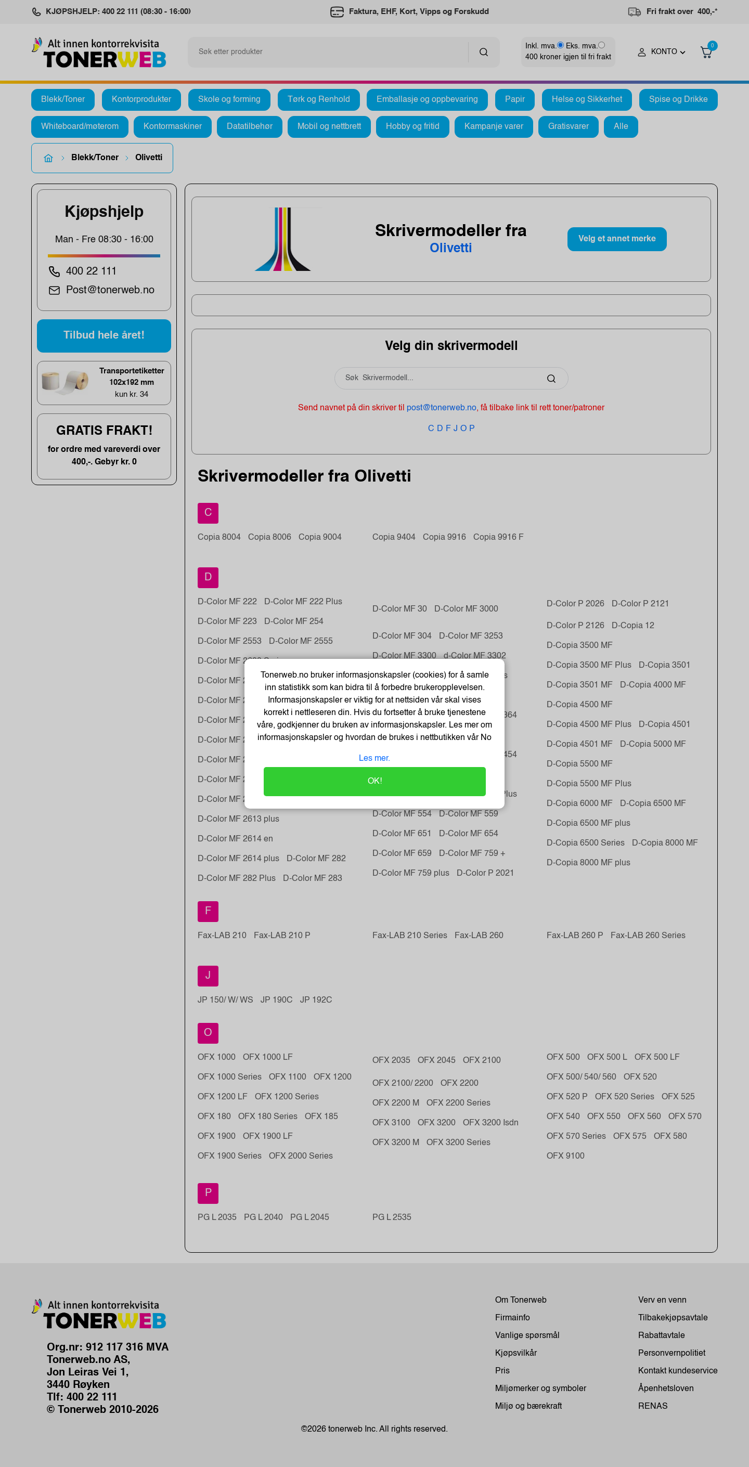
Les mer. (374, 759)
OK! (375, 781)
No (485, 738)
